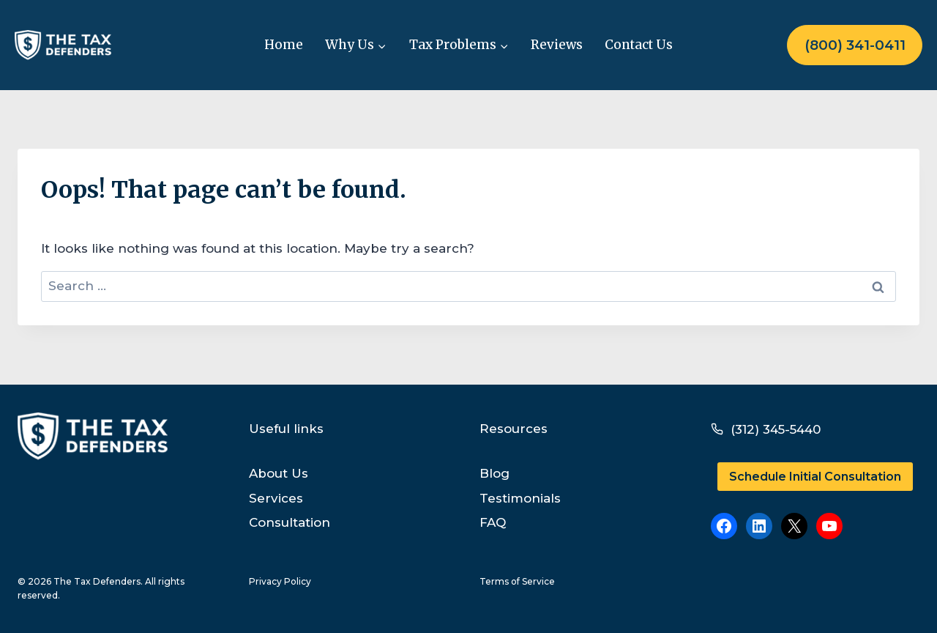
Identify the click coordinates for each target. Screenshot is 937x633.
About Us (278, 473)
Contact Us (639, 45)
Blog (494, 473)
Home (283, 45)
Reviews (557, 45)
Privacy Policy (280, 581)
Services (276, 498)
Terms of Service (517, 581)
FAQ (492, 522)
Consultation (289, 522)
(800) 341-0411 (855, 45)
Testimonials (520, 498)
